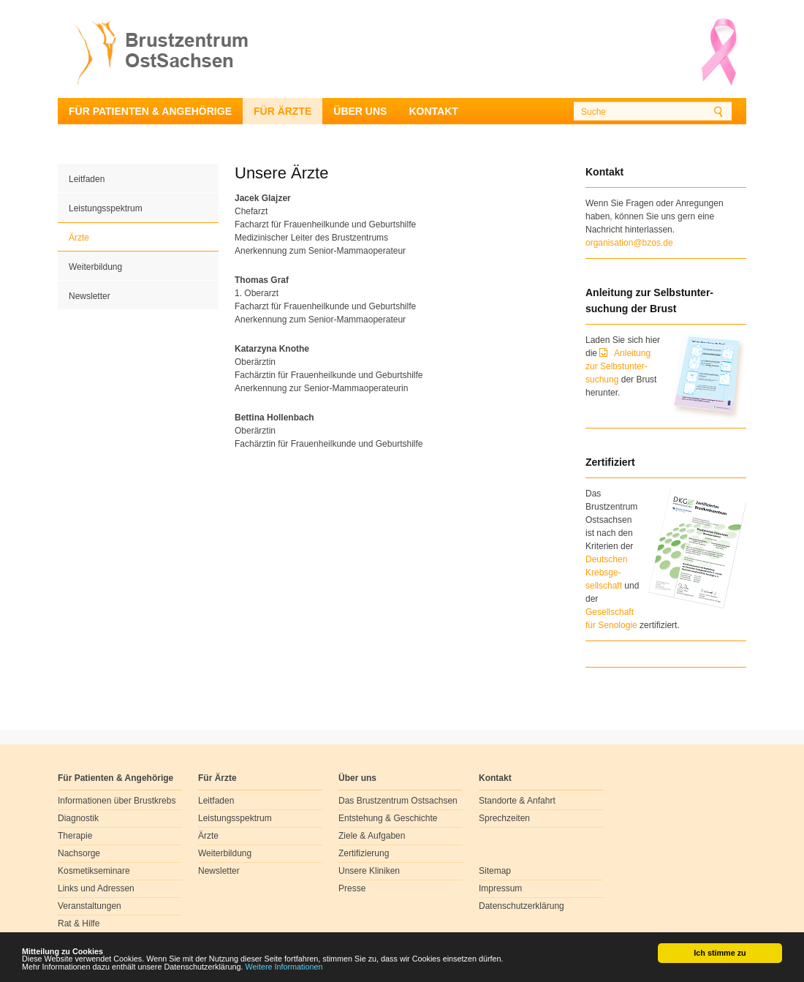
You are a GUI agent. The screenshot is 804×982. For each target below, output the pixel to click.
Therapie (75, 836)
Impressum (500, 888)
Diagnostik (78, 818)
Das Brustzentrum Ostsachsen (398, 801)
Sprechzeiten (504, 818)
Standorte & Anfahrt (517, 801)
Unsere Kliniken (369, 871)
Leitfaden (87, 179)
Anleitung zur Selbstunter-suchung (618, 366)
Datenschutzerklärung (521, 906)
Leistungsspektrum (106, 208)
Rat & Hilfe (78, 923)
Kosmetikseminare (94, 871)
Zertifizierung (363, 853)
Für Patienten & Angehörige (150, 111)
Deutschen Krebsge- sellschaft (606, 572)
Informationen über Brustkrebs (116, 801)
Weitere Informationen (284, 967)
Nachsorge (79, 853)
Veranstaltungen (89, 906)
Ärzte (79, 238)
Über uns (360, 111)
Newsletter (89, 296)
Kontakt (433, 111)
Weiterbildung (95, 267)
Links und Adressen (96, 888)
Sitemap (495, 871)
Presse (351, 888)
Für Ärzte (282, 111)
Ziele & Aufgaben (371, 836)
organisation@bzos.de (629, 243)
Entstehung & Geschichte (387, 818)
